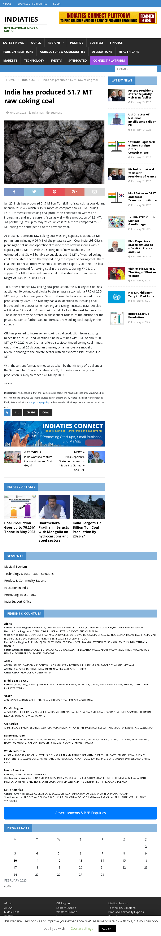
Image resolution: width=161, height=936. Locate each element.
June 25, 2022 (18, 112)
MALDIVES (54, 700)
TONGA (19, 715)
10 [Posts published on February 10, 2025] (15, 860)
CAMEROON (38, 627)
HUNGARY (110, 755)
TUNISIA (93, 631)
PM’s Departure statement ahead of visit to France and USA (140, 246)
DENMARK (54, 755)
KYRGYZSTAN (76, 727)
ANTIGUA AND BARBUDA (41, 777)
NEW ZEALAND (61, 669)
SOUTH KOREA (78, 669)
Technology (34, 60)
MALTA (72, 758)
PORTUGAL (83, 758)
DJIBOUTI (45, 642)
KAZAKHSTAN (60, 727)
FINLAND (66, 755)
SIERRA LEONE (71, 638)
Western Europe (66, 912)
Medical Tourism (15, 566)
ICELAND (121, 755)
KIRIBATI (26, 711)
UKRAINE (88, 743)
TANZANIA (142, 642)
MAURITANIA (142, 634)
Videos (7, 3)
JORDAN (41, 684)
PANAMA (123, 793)
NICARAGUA (110, 793)
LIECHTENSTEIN (12, 758)
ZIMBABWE (49, 653)
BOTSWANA (47, 649)
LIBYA (62, 631)
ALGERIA (34, 631)
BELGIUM (32, 755)
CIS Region (63, 903)
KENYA (76, 642)
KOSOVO (103, 739)
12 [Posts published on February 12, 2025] (58, 860)
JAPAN (48, 669)
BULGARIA (49, 739)
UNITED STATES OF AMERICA (30, 774)
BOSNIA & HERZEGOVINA (29, 739)
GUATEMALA (72, 793)
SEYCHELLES (99, 642)
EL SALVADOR (56, 793)
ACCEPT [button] (107, 929)
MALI (153, 634)
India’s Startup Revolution (138, 315)
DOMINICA (121, 777)
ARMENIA (9, 727)
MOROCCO (72, 631)
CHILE (60, 797)
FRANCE (76, 755)
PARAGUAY (107, 797)
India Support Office (17, 601)
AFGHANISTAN (12, 700)
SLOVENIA (68, 743)
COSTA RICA (40, 793)
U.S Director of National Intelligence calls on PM (142, 120)
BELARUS (35, 727)
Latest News (13, 43)
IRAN (18, 684)
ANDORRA (20, 755)
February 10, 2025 (141, 205)
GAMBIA (91, 634)
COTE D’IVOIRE (78, 634)
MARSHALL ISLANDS (43, 711)
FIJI (19, 711)
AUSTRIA (9, 755)
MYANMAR (75, 665)
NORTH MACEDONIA (15, 743)
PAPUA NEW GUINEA (117, 711)
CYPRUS (43, 755)
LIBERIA (53, 631)
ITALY (141, 755)
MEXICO (98, 793)
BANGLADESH (28, 700)
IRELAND (132, 755)
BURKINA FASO (45, 634)
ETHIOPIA (56, 642)
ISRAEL (32, 684)
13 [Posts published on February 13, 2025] (80, 860)
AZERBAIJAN (22, 727)
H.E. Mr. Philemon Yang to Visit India (141, 294)
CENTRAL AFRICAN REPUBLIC (62, 627)
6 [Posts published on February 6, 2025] (80, 853)
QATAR (94, 684)
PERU (118, 797)
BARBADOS (75, 777)
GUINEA (111, 634)
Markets (10, 60)
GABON (139, 627)
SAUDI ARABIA (107, 684)
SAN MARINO (98, 758)
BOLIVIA (42, 797)
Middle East (11, 912)
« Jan (7, 886)
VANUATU (40, 715)
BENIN (32, 634)
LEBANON (62, 684)
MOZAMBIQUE (141, 649)
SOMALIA (112, 642)
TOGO (83, 638)
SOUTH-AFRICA (23, 653)
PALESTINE (83, 684)
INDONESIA (42, 665)
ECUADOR (83, 797)
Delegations (102, 52)
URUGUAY (140, 797)
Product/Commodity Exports (126, 912)
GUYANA (95, 797)
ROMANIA (44, 743)
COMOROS (61, 649)
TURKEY (128, 684)
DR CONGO (102, 627)
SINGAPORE (103, 665)
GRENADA (133, 777)
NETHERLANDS (48, 758)
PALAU (100, 711)
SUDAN (84, 631)
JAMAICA (8, 781)
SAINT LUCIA (48, 781)
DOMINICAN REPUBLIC (101, 777)
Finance (116, 43)
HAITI (143, 777)
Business (97, 43)
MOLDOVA (91, 727)
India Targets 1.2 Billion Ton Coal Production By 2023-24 (87, 529)
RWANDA (86, 642)
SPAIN (110, 758)
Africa (8, 903)
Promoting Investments (20, 595)
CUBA (85, 777)
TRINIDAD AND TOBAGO (113, 781)
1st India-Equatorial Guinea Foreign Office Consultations (142, 147)
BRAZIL (52, 797)
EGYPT (44, 631)
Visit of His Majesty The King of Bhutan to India (142, 272)
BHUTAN (42, 700)
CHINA (33, 669)
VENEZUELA (10, 801)
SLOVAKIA (56, 743)
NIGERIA (8, 638)
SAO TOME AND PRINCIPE (37, 638)
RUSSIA (102, 727)
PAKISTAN (74, 700)
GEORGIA (46, 727)
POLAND (32, 743)
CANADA (8, 774)
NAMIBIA (9, 653)
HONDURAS (86, 793)
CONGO (90, 627)
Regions (54, 43)
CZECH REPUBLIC (77, 739)
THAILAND (116, 665)
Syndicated (77, 60)
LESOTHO (85, 649)
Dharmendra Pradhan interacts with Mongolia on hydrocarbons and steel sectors (54, 532)
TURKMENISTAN (129, 727)
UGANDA (9, 645)
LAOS (53, 665)
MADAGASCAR (100, 649)
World (35, 43)
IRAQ (24, 684)
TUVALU (28, 715)
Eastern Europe (66, 908)
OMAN (72, 684)
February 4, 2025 (140, 322)
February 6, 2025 (140, 280)
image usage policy (39, 402)
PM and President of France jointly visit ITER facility (140, 94)
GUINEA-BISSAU (125, 634)
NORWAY (62, 758)
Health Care (129, 52)
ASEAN (8, 661)
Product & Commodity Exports (25, 581)
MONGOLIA (27, 672)
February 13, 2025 (141, 102)
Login (57, 3)
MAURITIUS (125, 649)
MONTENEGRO (140, 739)
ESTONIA (92, 739)
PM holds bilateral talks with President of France (142, 172)
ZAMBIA (37, 653)
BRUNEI (17, 665)
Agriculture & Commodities (62, 52)
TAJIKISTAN (113, 727)
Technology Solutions (122, 908)
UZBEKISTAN (146, 727)
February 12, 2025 (141, 157)
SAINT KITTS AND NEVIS (27, 781)
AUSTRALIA (22, 669)
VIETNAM (129, 665)
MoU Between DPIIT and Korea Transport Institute (142, 196)
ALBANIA (9, 739)
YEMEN (20, 688)
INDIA (41, 669)
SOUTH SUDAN (127, 642)
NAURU (75, 711)
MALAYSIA (62, 665)
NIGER (17, 638)
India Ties (38, 112)
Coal (45, 412)
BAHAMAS (61, 777)
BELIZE (29, 793)
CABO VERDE (62, 634)
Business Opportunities (32, 3)
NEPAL (64, 700)
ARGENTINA (30, 797)
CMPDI (30, 412)
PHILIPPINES (89, 665)
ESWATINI (73, 649)
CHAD (82, 627)
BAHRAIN (9, 684)
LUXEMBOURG (30, 758)
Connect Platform (109, 60)
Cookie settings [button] (82, 928)
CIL (17, 412)
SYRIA (119, 684)
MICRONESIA (62, 711)
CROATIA (61, 739)
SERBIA (78, 743)
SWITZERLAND (133, 758)
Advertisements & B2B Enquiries (80, 812)
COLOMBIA (71, 797)
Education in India (16, 588)
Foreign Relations (18, 52)
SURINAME (127, 797)
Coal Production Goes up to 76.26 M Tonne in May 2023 (19, 527)
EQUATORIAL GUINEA (122, 627)
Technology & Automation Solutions (29, 574)
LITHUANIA (124, 739)
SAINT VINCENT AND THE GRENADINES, (78, 781)
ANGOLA (35, 649)
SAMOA (133, 711)
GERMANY (87, 755)
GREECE (99, 755)
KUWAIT (51, 684)
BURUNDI (33, 642)
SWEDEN (119, 758)
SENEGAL (57, 638)
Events (56, 60)
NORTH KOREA (43, 672)
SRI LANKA (87, 700)
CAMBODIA (29, 665)
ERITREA (67, 642)
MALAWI (113, 649)
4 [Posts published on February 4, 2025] (37, 853)
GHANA (101, 634)
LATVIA (113, 739)
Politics (76, 43)
